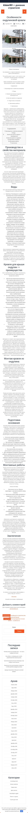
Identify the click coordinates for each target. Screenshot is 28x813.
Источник (14, 596)
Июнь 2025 (14, 703)
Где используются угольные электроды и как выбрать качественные (14, 661)
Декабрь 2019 (14, 743)
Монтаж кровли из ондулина (14, 138)
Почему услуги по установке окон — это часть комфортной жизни (14, 652)
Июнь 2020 (14, 737)
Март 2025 (13, 706)
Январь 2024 (14, 721)
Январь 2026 (14, 691)
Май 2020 (14, 740)
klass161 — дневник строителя (14, 6)
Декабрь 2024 (14, 709)
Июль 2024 (14, 718)
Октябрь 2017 (14, 752)
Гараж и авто (14, 787)
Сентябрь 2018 (14, 749)
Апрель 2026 (14, 684)
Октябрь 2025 (14, 700)
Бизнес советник (14, 784)
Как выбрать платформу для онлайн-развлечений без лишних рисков (14, 656)
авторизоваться (14, 608)
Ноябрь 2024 (14, 712)
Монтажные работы (14, 141)
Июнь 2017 (14, 755)
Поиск (14, 627)
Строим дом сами (14, 799)
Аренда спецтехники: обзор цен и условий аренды (14, 670)
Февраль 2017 (14, 765)
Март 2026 (13, 687)
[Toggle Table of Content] (22, 129)
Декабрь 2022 (14, 734)
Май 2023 (14, 728)
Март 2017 (14, 762)
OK (21, 811)
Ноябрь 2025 (14, 697)
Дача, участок (14, 790)
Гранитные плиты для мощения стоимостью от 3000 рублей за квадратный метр (14, 666)
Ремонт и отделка (14, 796)
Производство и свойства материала (14, 131)
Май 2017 (14, 758)
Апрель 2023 (14, 731)
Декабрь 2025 (14, 694)
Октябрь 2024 (14, 715)
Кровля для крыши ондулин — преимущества (14, 135)
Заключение (14, 143)
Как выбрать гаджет (14, 793)
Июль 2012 (14, 768)
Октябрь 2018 (14, 746)
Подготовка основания (14, 139)
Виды (14, 133)
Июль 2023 (14, 725)
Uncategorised (14, 781)
